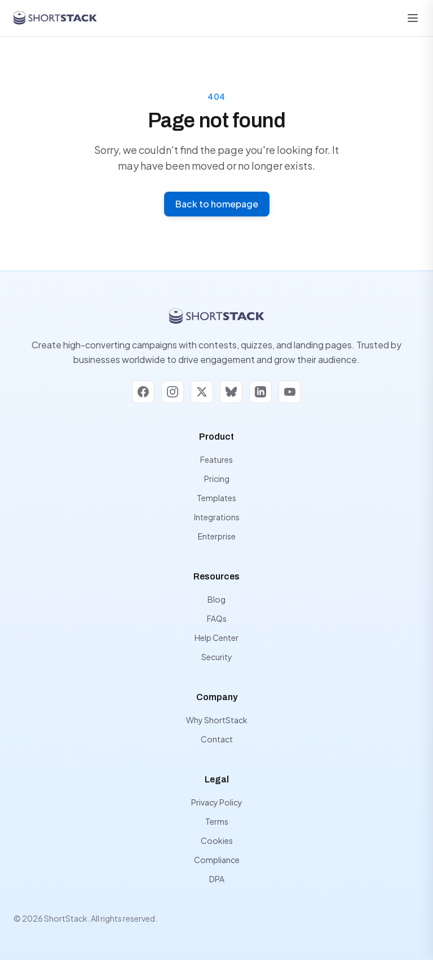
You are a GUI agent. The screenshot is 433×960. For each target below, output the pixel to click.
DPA (216, 879)
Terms (216, 821)
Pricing (216, 479)
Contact (217, 739)
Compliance (217, 860)
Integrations (217, 517)
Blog (216, 599)
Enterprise (217, 536)
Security (216, 657)
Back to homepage (216, 204)
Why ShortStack (217, 720)
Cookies (217, 840)
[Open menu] (412, 18)
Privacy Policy (216, 802)
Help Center (216, 637)
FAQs (217, 618)
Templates (216, 498)
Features (216, 459)
